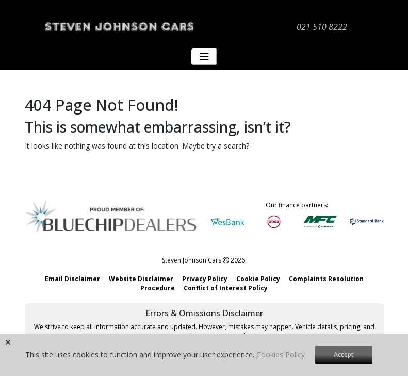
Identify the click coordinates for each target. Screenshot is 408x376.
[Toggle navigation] (204, 56)
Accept (344, 354)
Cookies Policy (280, 354)
